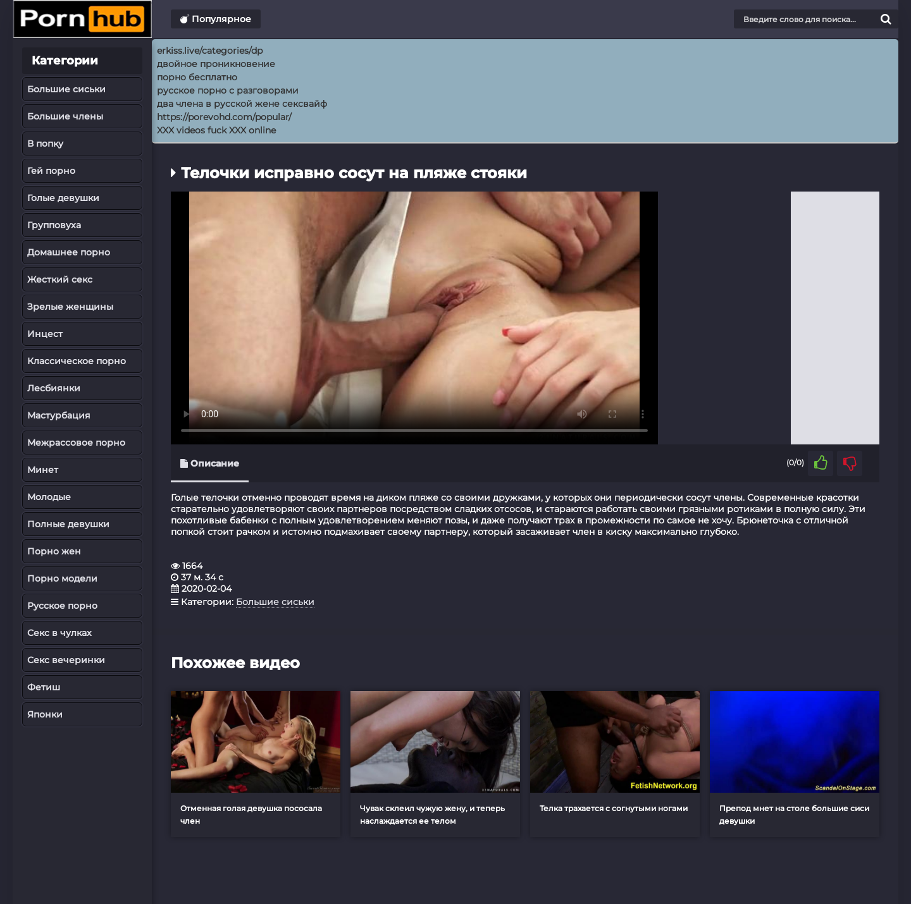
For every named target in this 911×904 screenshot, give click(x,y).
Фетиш (43, 687)
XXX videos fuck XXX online (216, 130)
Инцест (45, 333)
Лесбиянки (53, 388)
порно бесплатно (197, 77)
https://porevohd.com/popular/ (224, 117)
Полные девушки (68, 524)
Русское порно (62, 605)
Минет (42, 469)
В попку (45, 143)
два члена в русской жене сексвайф (242, 103)
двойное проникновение (216, 64)
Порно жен (54, 551)
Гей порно (51, 170)
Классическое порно (76, 361)
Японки (45, 714)
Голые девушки (63, 198)
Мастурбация (58, 415)
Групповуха (54, 225)
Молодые (49, 497)
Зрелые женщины (70, 306)
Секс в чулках (59, 632)
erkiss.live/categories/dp (210, 50)
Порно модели (62, 578)
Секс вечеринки (66, 660)
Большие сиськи (66, 89)
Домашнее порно (68, 252)
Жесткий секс (59, 279)
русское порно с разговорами (228, 90)
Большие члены (65, 116)
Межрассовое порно (76, 442)
